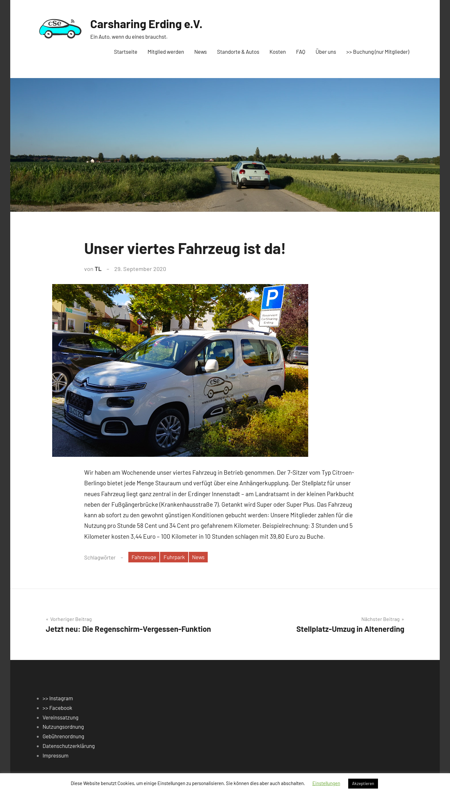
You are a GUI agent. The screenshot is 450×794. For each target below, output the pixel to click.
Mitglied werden (166, 51)
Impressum (55, 755)
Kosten (277, 51)
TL (98, 268)
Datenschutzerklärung (69, 745)
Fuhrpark (174, 557)
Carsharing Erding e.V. (146, 23)
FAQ (300, 51)
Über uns (326, 51)
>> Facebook (57, 707)
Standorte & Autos (238, 51)
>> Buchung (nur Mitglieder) (377, 51)
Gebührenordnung (63, 736)
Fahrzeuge (144, 557)
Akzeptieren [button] (363, 783)
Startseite (125, 51)
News (200, 51)
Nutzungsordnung (63, 726)
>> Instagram (58, 698)
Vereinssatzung (60, 717)
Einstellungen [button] (326, 783)
